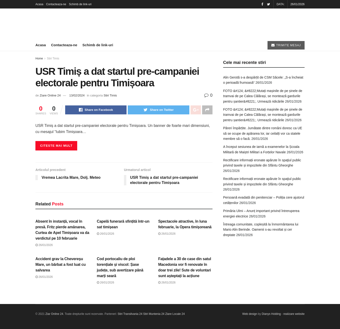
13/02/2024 (77, 95)
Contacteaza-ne (56, 4)
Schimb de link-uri (80, 4)
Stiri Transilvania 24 (130, 314)
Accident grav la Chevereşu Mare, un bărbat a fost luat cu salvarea (60, 264)
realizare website (294, 314)
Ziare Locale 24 (175, 314)
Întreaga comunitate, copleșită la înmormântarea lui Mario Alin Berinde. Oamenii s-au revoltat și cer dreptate (260, 229)
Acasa (39, 4)
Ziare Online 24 (50, 95)
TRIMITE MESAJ (286, 45)
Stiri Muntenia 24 (153, 314)
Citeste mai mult (56, 145)
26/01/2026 (44, 245)
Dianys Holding (271, 314)
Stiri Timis (53, 58)
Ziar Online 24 (54, 314)
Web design (249, 314)
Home (39, 58)
